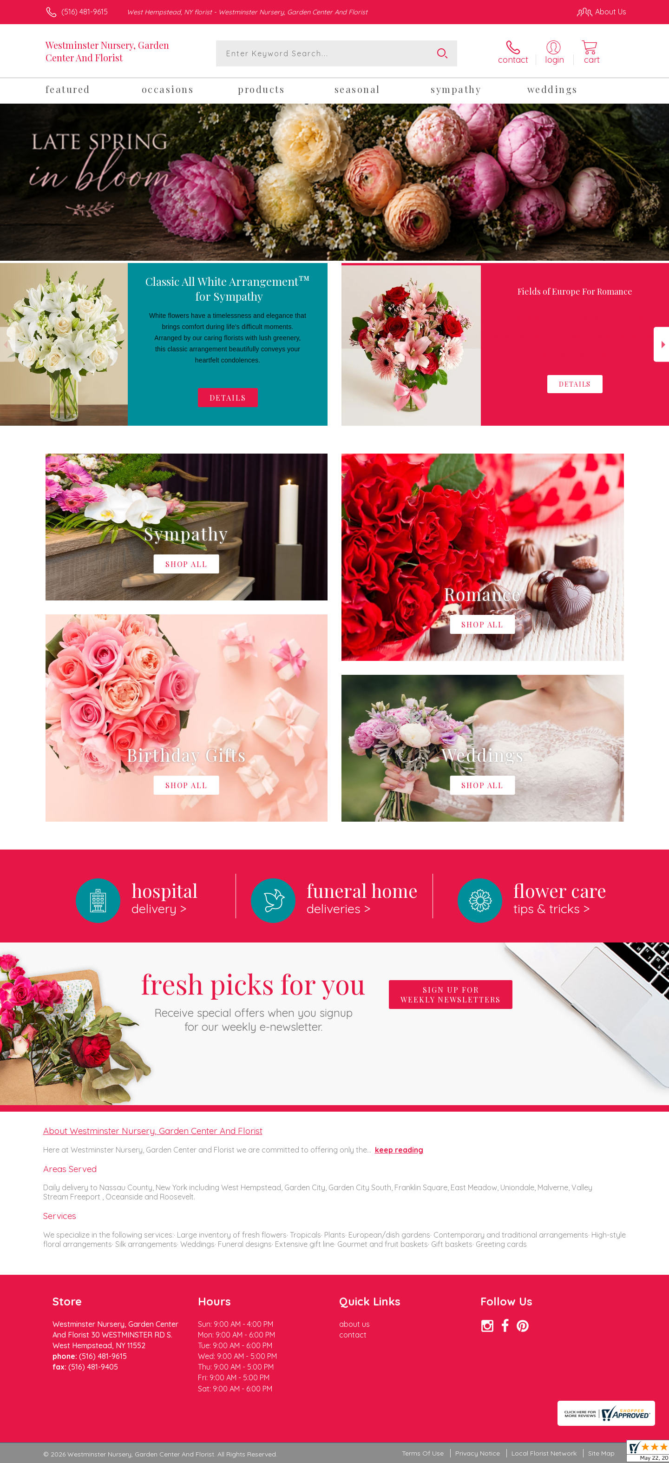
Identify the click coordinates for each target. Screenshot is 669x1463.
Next (661, 344)
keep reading (399, 1149)
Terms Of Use (423, 1453)
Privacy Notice (477, 1453)
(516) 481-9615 (84, 11)
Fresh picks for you (253, 1000)
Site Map (601, 1453)
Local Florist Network (544, 1453)
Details (228, 397)
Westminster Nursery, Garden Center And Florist (107, 51)
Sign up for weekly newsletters (450, 994)
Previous (7, 344)
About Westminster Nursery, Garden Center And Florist (152, 1130)
